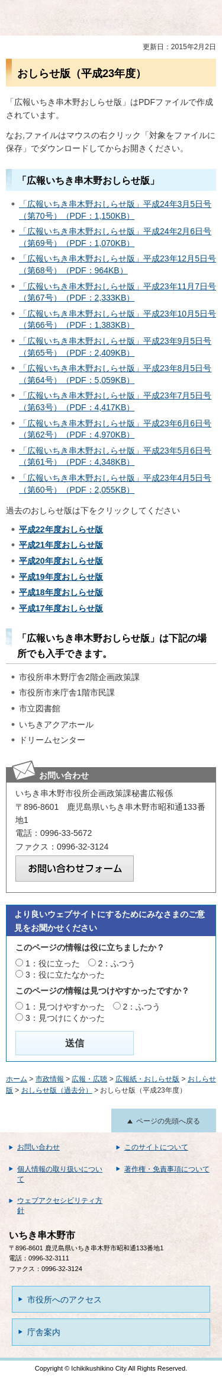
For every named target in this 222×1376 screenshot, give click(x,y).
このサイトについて (156, 1147)
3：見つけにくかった (65, 1018)
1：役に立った (52, 963)
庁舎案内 (43, 1332)
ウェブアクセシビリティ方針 (59, 1205)
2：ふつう (117, 963)
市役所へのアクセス (64, 1299)
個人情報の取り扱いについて (59, 1174)
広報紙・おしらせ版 (147, 1079)
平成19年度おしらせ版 (61, 577)
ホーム (16, 1079)
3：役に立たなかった (65, 974)
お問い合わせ (38, 1147)
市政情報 (50, 1079)
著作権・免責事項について (167, 1169)
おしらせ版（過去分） (56, 1090)
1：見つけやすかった (65, 1006)
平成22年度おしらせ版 (61, 529)
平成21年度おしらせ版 (61, 545)
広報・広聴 (89, 1079)
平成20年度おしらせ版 (61, 561)
